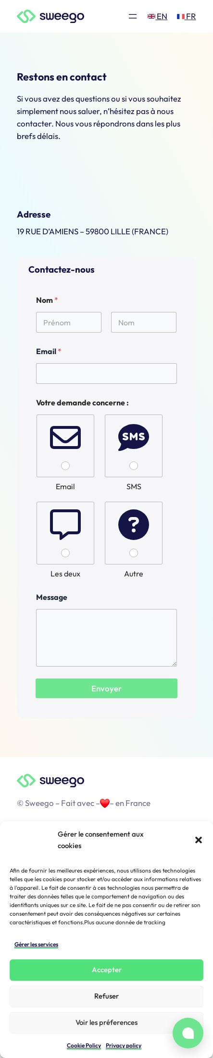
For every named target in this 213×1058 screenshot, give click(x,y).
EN (157, 16)
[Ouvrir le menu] (132, 16)
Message (51, 597)
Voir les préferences (106, 1022)
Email (49, 351)
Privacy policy (123, 1045)
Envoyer (106, 688)
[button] (198, 840)
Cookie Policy (84, 1045)
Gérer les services (36, 944)
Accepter (107, 969)
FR (186, 16)
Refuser (106, 995)
